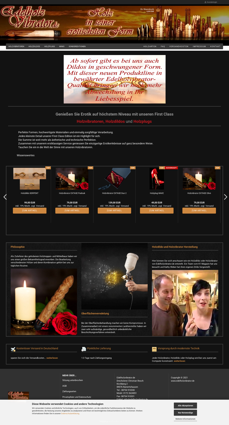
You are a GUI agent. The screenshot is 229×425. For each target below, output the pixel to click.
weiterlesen (52, 358)
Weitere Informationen (185, 419)
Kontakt (215, 46)
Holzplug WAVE (157, 193)
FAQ (163, 46)
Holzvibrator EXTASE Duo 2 (114, 193)
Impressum (199, 46)
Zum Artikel (29, 210)
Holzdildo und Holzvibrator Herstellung (175, 246)
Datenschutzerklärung (70, 413)
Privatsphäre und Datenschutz (76, 397)
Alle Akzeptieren (185, 405)
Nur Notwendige (185, 413)
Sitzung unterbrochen (72, 380)
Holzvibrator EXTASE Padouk (72, 193)
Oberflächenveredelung (95, 313)
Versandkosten (178, 46)
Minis (61, 46)
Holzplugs (49, 46)
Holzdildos (34, 46)
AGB (64, 386)
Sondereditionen (77, 46)
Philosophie (18, 246)
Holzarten (149, 46)
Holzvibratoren (16, 46)
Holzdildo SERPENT (29, 193)
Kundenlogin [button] (211, 2)
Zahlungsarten (69, 391)
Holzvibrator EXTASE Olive (199, 193)
